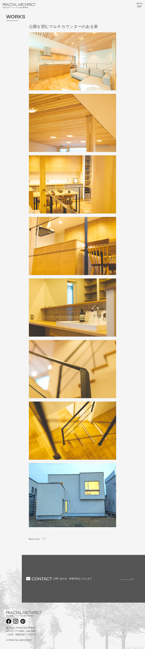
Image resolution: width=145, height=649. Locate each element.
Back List (34, 539)
